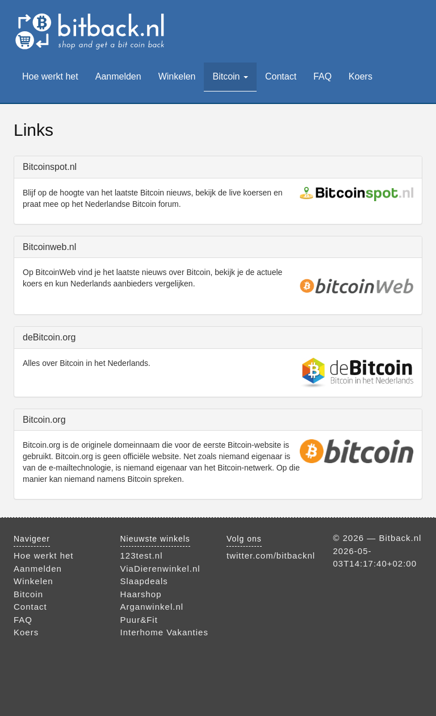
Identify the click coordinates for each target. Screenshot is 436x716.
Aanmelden (118, 76)
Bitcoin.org (44, 419)
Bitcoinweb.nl (49, 247)
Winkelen (177, 76)
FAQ (322, 76)
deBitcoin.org (49, 337)
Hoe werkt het (50, 76)
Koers (360, 76)
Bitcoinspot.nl (50, 167)
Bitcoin (230, 76)
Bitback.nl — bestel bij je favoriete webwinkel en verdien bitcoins (92, 31)
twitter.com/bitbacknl (271, 555)
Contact (280, 76)
